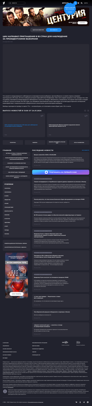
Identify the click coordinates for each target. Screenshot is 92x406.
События (34, 351)
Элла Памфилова (79, 142)
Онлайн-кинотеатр (7, 348)
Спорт (6, 226)
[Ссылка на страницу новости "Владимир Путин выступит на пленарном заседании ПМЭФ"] (60, 282)
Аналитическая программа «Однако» (15, 247)
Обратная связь (36, 345)
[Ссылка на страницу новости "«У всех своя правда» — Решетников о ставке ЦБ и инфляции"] (60, 301)
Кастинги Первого (7, 354)
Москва (7, 233)
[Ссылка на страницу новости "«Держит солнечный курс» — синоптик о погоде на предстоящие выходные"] (60, 329)
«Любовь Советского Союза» (39, 371)
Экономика (8, 192)
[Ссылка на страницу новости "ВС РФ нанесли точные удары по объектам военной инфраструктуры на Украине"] (60, 218)
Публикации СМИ (36, 354)
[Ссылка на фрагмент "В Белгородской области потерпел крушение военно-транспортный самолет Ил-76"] (68, 125)
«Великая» (75, 371)
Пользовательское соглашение (39, 342)
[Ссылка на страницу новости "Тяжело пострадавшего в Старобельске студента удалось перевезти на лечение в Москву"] (60, 185)
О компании (5, 342)
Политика (13, 142)
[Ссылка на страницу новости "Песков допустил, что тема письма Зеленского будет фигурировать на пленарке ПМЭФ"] (60, 202)
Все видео (5, 357)
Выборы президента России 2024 (57, 142)
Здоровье (7, 222)
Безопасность (9, 211)
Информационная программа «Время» (16, 243)
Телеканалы (10, 387)
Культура (7, 218)
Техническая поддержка (38, 348)
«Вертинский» (81, 371)
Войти (86, 3)
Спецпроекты (6, 345)
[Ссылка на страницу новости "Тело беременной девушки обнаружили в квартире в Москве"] (60, 315)
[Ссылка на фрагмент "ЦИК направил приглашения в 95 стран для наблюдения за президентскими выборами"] (24, 125)
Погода (7, 230)
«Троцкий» (69, 371)
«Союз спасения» (50, 371)
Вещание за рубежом (80, 343)
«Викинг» (65, 371)
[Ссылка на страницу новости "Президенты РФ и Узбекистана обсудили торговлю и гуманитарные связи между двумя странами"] (60, 260)
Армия (6, 203)
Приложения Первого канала (10, 351)
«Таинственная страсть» (8, 372)
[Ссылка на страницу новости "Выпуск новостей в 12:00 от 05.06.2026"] (60, 160)
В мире (6, 195)
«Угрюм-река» (58, 371)
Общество (7, 199)
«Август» (30, 371)
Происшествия (9, 207)
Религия (7, 214)
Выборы (35, 142)
